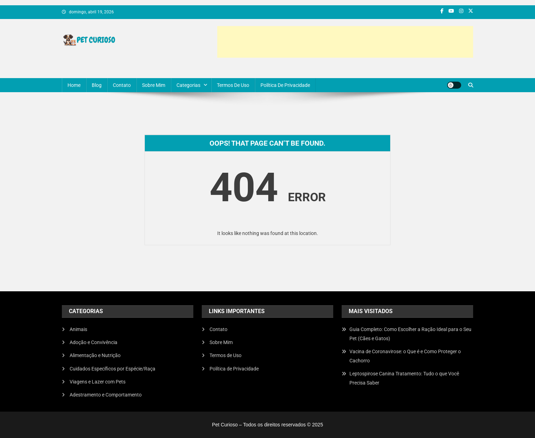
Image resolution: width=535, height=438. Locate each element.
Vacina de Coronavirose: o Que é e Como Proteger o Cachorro (405, 356)
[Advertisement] (345, 42)
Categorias (188, 85)
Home (73, 85)
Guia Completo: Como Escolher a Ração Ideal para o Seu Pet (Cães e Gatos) (410, 333)
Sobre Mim (153, 85)
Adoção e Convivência (93, 342)
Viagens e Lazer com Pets (97, 382)
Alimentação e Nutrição (95, 355)
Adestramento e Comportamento (106, 395)
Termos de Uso (233, 85)
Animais (78, 329)
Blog (97, 85)
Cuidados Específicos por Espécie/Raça (112, 369)
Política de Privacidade (285, 85)
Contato (122, 85)
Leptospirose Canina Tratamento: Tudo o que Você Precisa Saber (404, 378)
